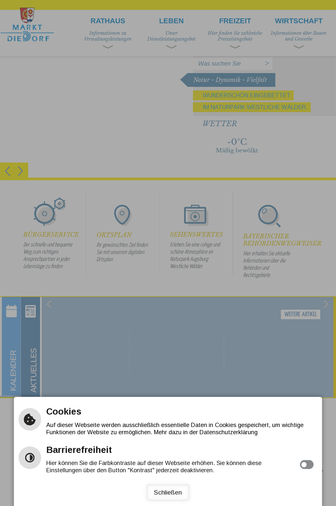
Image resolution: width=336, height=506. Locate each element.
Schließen (168, 492)
